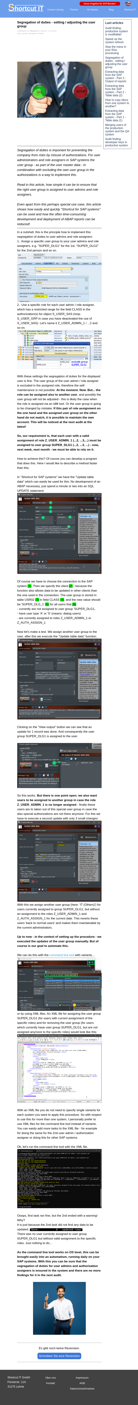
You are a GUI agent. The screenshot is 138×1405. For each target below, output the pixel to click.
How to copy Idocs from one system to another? (117, 103)
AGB (82, 1383)
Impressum (82, 1377)
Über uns (50, 1377)
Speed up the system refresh (114, 41)
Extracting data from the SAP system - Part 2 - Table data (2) (115, 90)
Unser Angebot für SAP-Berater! (100, 3)
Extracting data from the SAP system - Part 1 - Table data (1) (115, 115)
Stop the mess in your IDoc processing (115, 50)
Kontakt (50, 1383)
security (24, 33)
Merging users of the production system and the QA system (117, 129)
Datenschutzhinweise (82, 1388)
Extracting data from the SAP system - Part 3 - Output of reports (115, 76)
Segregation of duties (36, 33)
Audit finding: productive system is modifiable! (116, 31)
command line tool (61, 955)
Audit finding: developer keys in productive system (116, 142)
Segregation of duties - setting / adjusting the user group (116, 62)
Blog (111, 9)
